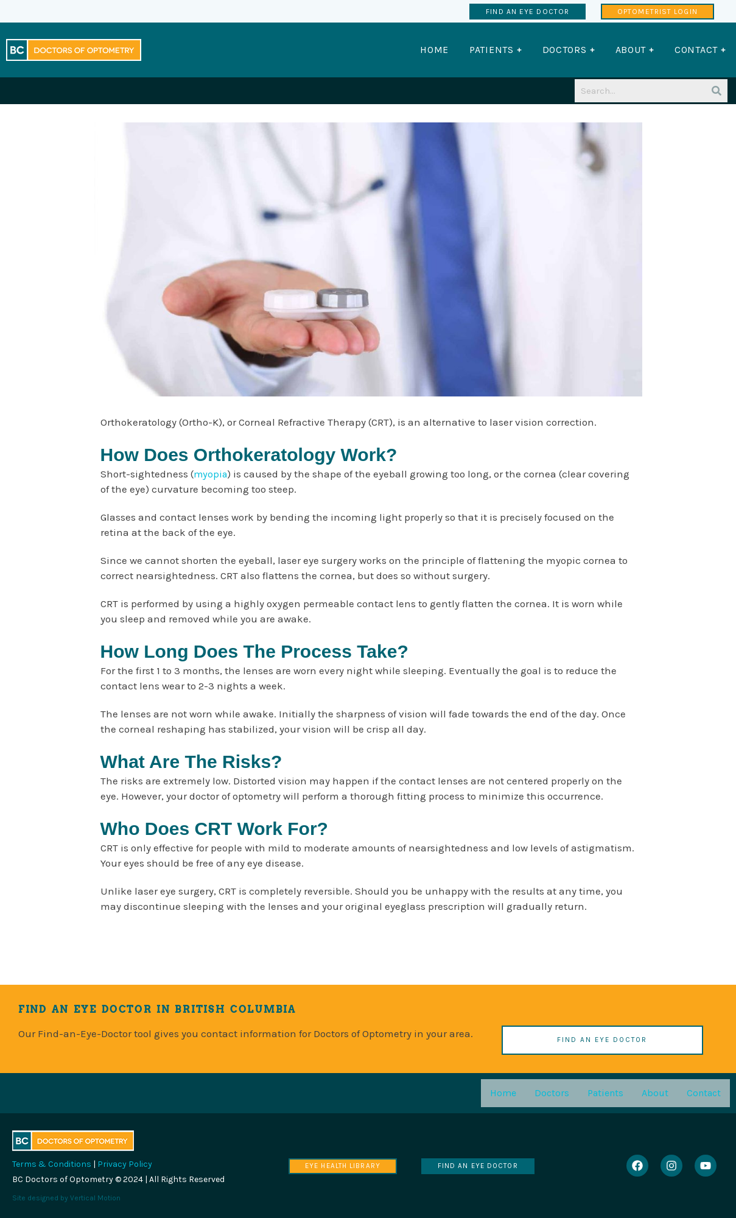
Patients (605, 1093)
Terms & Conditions (51, 1164)
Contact (704, 1093)
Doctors (551, 1093)
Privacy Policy (124, 1164)
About (655, 1093)
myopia (211, 474)
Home (503, 1093)
